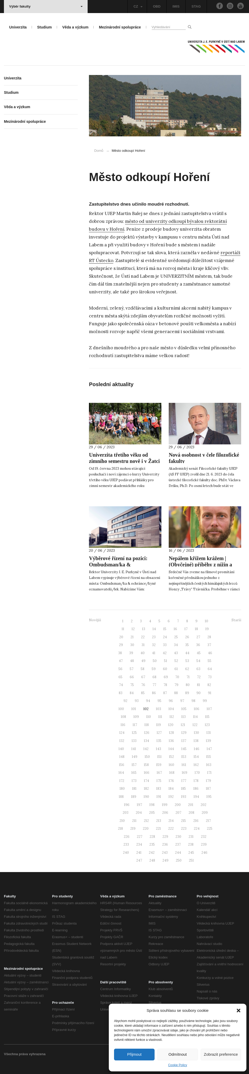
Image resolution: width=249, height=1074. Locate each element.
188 (121, 796)
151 (159, 756)
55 (209, 661)
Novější (95, 620)
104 (171, 709)
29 (121, 645)
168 (171, 772)
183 (158, 788)
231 (191, 836)
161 (184, 765)
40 (142, 653)
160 (171, 765)
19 (207, 629)
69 (166, 677)
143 (158, 749)
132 (121, 741)
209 (205, 812)
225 (209, 828)
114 (195, 717)
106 (196, 709)
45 (199, 653)
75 (132, 685)
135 (158, 741)
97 (182, 701)
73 (210, 677)
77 (154, 685)
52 (176, 661)
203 (125, 812)
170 (197, 772)
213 (158, 820)
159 (158, 765)
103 (158, 709)
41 (153, 653)
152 (171, 756)
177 (183, 781)
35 (187, 645)
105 (183, 709)
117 (135, 725)
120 (170, 725)
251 (191, 860)
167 (159, 772)
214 (171, 820)
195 (209, 796)
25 (176, 637)
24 (165, 637)
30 (132, 645)
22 (143, 637)
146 (196, 749)
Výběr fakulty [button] (46, 6)
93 (137, 701)
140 (121, 749)
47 (121, 661)
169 (184, 772)
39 (131, 653)
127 (159, 732)
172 (121, 781)
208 (191, 812)
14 (154, 629)
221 (158, 828)
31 (143, 645)
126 (146, 732)
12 (133, 629)
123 (207, 725)
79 (176, 685)
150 (147, 756)
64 (210, 669)
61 (176, 669)
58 (142, 669)
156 (121, 765)
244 (178, 852)
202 (203, 805)
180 (122, 788)
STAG (196, 6)
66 (132, 677)
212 (146, 820)
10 (206, 621)
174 (146, 781)
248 (152, 860)
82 (209, 685)
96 (171, 701)
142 (146, 749)
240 (126, 852)
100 (121, 709)
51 (165, 661)
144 (171, 749)
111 (160, 717)
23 (154, 637)
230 (178, 836)
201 (190, 805)
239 (204, 844)
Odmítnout (177, 1054)
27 (198, 637)
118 (146, 725)
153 (183, 756)
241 (139, 852)
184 (171, 788)
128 (171, 732)
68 (154, 677)
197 (139, 805)
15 (164, 629)
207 (178, 812)
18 (196, 629)
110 (148, 717)
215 (183, 820)
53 (187, 661)
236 (165, 844)
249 (165, 860)
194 (196, 796)
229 (165, 836)
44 (187, 653)
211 (134, 820)
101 (133, 709)
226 (126, 836)
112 (171, 717)
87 (165, 693)
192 (171, 796)
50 (155, 661)
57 (131, 669)
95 (159, 701)
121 (183, 725)
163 (208, 765)
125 (134, 732)
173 (134, 781)
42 (165, 653)
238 (191, 844)
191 (158, 796)
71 (188, 677)
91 (209, 693)
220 (146, 828)
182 (146, 788)
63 (198, 669)
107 (209, 709)
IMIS (176, 6)
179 (208, 781)
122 (195, 725)
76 (143, 685)
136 (171, 741)
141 (133, 749)
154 (196, 756)
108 (123, 717)
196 (126, 805)
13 (143, 629)
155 (208, 756)
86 (154, 693)
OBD (157, 6)
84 (132, 693)
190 (146, 796)
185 (183, 788)
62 (187, 669)
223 (183, 828)
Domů (98, 151)
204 (139, 812)
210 (122, 820)
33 (165, 645)
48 (132, 661)
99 (205, 701)
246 (204, 852)
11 (123, 629)
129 (183, 732)
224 (197, 828)
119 (158, 725)
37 (209, 645)
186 (196, 788)
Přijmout (134, 1054)
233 (126, 844)
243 (165, 852)
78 (165, 685)
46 (210, 653)
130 (196, 732)
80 (188, 685)
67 (143, 677)
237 (178, 844)
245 (191, 852)
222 (171, 828)
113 (183, 717)
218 (120, 828)
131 (208, 732)
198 (152, 805)
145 (183, 749)
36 (198, 645)
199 (164, 805)
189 (133, 796)
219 (132, 828)
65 (120, 677)
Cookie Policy (177, 1065)
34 (176, 645)
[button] (238, 1010)
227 (139, 836)
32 (154, 645)
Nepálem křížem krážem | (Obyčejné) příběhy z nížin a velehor (200, 564)
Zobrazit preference (221, 1054)
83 (120, 693)
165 (134, 772)
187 (208, 788)
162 (196, 765)
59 (154, 669)
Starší (236, 620)
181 (134, 788)
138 (196, 741)
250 (179, 860)
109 (136, 717)
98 (193, 701)
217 (208, 820)
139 (208, 741)
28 (209, 637)
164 (121, 772)
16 (175, 629)
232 (203, 836)
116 (123, 725)
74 (121, 685)
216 (196, 820)
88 (176, 693)
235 (152, 844)
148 (121, 756)
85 (143, 693)
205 (152, 812)
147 (209, 749)
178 (196, 781)
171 (209, 772)
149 (134, 756)
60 (165, 669)
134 (146, 741)
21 (132, 637)
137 (183, 741)
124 (121, 732)
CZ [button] (137, 6)
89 (187, 693)
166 (146, 772)
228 (152, 836)
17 (186, 629)
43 (176, 653)
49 (143, 661)
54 (198, 661)
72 (199, 677)
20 (121, 637)
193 (183, 796)
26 (187, 637)
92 (125, 701)
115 (207, 717)
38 (120, 653)
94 (148, 701)
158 (146, 765)
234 (139, 844)
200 (178, 805)
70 (177, 677)
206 (165, 812)
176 (171, 781)
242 (152, 852)
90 (198, 693)
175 (158, 781)
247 (139, 860)
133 (134, 741)
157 (134, 765)
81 (198, 685)
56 (120, 669)
